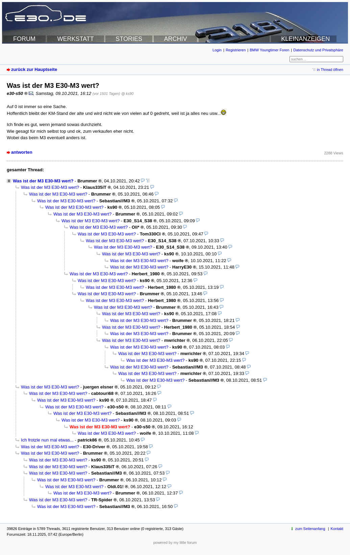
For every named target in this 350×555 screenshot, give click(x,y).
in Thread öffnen (330, 70)
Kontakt (337, 529)
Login (217, 50)
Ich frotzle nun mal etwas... (47, 440)
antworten (21, 152)
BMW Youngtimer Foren (269, 50)
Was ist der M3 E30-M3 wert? (43, 180)
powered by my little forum (175, 542)
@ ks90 (127, 94)
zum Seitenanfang (310, 529)
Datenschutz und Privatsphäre (318, 50)
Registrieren (236, 50)
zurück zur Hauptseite (34, 69)
